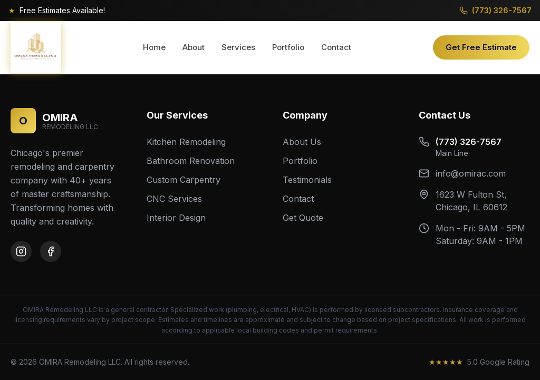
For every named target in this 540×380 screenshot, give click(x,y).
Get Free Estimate (481, 47)
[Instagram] (21, 251)
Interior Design (176, 217)
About (193, 47)
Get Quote (303, 217)
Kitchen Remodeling (186, 142)
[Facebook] (50, 251)
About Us (302, 142)
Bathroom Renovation (191, 160)
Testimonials (307, 179)
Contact (336, 47)
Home (154, 47)
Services (238, 47)
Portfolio (288, 47)
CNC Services (174, 198)
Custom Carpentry (183, 179)
